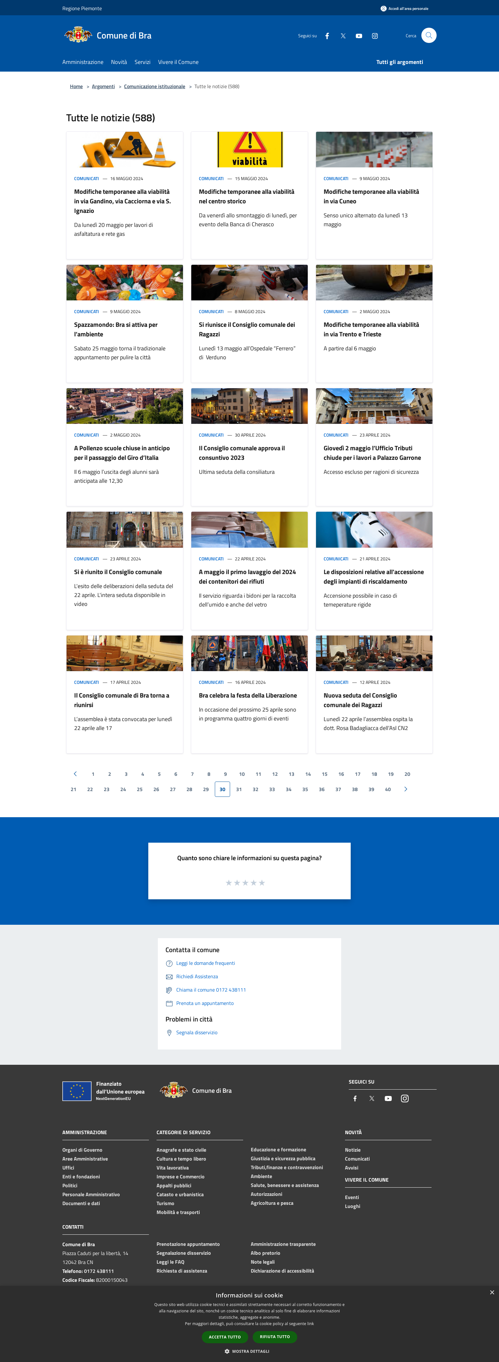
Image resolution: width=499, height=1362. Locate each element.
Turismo (165, 1203)
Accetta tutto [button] (225, 1337)
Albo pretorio (265, 1253)
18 (374, 774)
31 (239, 789)
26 (156, 789)
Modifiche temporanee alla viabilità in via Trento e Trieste (371, 329)
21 (73, 789)
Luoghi (352, 1206)
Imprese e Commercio (181, 1176)
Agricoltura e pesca (272, 1203)
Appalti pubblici (174, 1185)
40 (388, 789)
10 (242, 774)
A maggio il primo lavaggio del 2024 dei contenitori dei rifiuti (247, 576)
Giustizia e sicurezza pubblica (283, 1158)
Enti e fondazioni (81, 1176)
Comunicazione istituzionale (154, 86)
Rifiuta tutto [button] (275, 1336)
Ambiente (261, 1176)
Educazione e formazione (278, 1149)
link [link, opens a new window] (310, 1323)
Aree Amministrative (85, 1158)
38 (355, 789)
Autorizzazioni (266, 1194)
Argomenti (103, 86)
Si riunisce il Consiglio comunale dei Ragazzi (247, 329)
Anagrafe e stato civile (181, 1150)
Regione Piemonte (82, 8)
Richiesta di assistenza (182, 1270)
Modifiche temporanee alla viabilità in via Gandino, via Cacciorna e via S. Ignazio (122, 200)
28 (189, 789)
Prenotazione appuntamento (188, 1244)
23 (106, 789)
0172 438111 (99, 1271)
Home (76, 86)
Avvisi (351, 1167)
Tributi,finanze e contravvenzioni (287, 1167)
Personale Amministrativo (91, 1194)
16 (341, 774)
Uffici (68, 1167)
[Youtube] (356, 35)
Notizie (353, 1150)
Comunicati (86, 178)
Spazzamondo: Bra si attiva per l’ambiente (116, 329)
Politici (69, 1185)
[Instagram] (372, 35)
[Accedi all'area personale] (404, 8)
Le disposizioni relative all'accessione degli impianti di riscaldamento (374, 576)
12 (275, 774)
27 (173, 789)
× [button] (491, 1292)
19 (391, 774)
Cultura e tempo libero (181, 1158)
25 (140, 789)
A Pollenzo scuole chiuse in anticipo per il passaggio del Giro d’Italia (122, 452)
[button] (249, 1351)
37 (338, 789)
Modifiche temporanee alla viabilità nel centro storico (246, 196)
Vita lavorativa (173, 1167)
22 (90, 789)
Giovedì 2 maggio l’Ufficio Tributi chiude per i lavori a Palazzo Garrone (372, 452)
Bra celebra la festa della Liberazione (248, 695)
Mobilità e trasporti (178, 1212)
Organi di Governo (82, 1150)
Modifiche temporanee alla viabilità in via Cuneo (371, 196)
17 (358, 774)
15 (324, 774)
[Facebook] (324, 35)
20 (407, 774)
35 (305, 789)
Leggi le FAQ (170, 1262)
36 (322, 789)
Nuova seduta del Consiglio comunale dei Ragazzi (360, 700)
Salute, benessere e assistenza (285, 1185)
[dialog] (249, 1324)
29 (206, 789)
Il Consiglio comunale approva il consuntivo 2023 (242, 452)
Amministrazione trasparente (283, 1244)
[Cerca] (429, 35)
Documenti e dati (81, 1203)
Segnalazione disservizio (184, 1253)
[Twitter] (340, 35)
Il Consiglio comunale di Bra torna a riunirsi (121, 700)
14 (308, 774)
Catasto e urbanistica (180, 1194)
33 (272, 789)
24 (123, 789)
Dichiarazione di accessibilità (282, 1270)
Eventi (352, 1197)
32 (255, 789)
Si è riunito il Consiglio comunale (118, 572)
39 (371, 789)
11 (258, 774)
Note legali (263, 1262)
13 (291, 774)
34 (289, 789)
